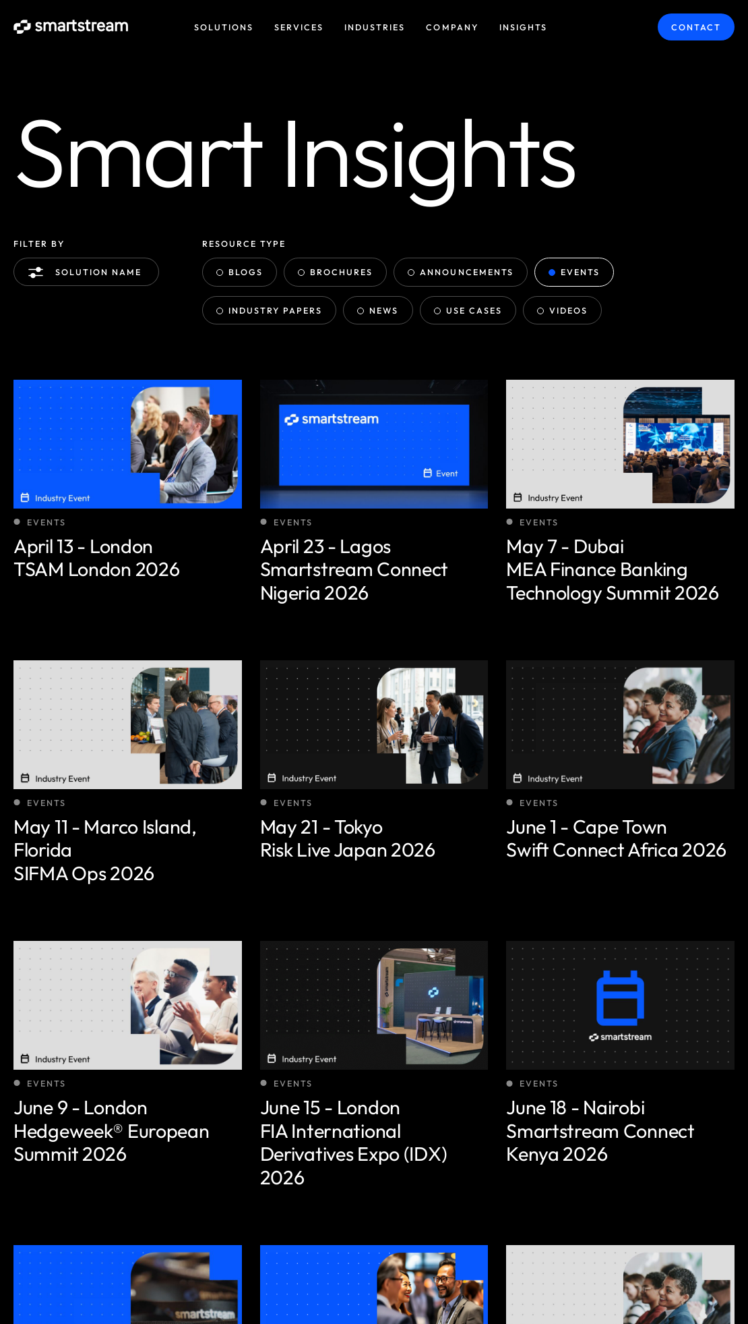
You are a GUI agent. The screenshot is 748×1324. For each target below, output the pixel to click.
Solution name (88, 272)
